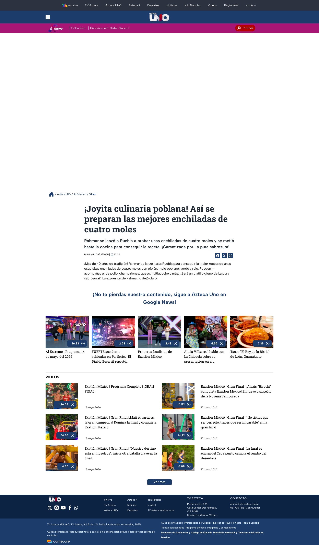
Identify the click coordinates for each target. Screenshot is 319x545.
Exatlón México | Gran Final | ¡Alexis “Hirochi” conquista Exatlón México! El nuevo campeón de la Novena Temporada (236, 391)
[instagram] (56, 509)
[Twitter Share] (224, 255)
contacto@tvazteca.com (244, 504)
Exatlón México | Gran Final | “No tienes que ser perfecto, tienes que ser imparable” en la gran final (234, 422)
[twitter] (49, 509)
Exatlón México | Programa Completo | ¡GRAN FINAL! (119, 388)
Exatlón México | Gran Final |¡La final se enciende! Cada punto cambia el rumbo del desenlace (233, 453)
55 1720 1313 (237, 507)
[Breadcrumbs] (53, 194)
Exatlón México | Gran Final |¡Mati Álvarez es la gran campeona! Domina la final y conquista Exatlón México (120, 422)
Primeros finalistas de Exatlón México (155, 354)
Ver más (160, 482)
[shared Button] (230, 255)
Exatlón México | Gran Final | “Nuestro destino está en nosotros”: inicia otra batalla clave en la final (121, 453)
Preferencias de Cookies (198, 522)
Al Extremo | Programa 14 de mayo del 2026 (65, 354)
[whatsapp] (76, 509)
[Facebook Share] (217, 255)
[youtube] (63, 509)
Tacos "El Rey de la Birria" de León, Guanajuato (250, 354)
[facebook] (69, 509)
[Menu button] (62, 17)
